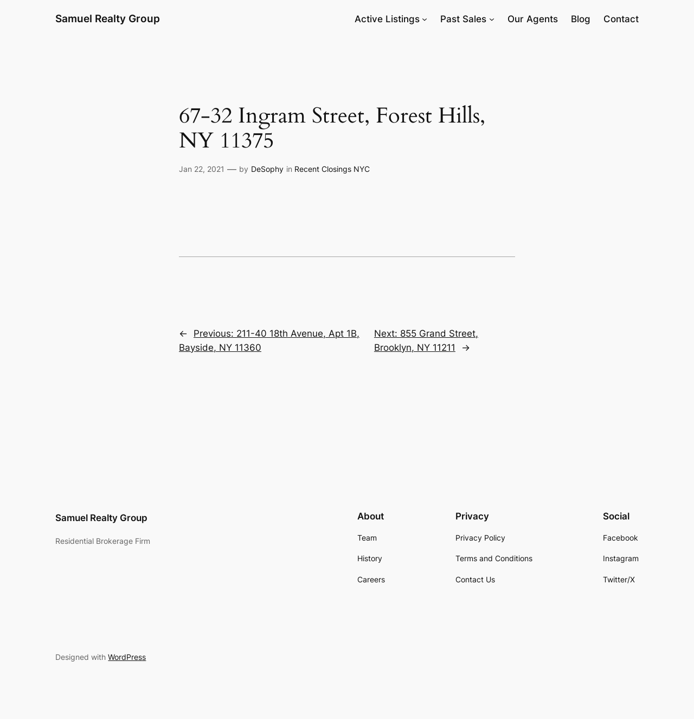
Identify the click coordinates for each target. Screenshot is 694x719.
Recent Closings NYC (332, 169)
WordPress (127, 657)
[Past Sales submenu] (491, 19)
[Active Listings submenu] (424, 19)
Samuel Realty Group (107, 18)
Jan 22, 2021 (201, 169)
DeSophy (267, 169)
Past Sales (463, 19)
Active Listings (387, 19)
